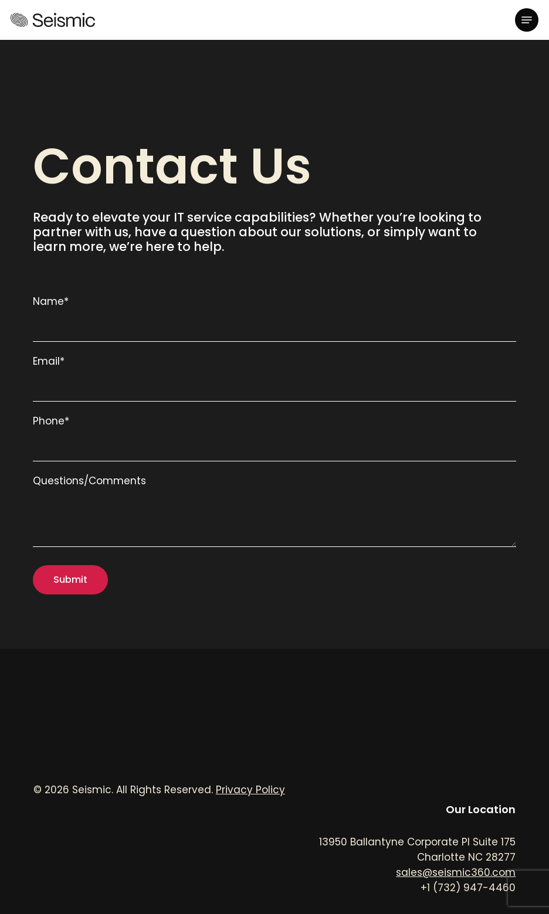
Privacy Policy (250, 790)
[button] (526, 20)
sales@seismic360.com (456, 872)
